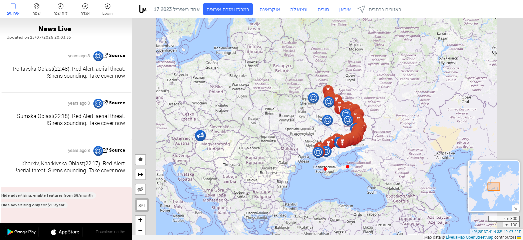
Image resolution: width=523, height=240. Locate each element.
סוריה (323, 9)
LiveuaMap (455, 237)
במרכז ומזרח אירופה (227, 9)
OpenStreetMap (479, 237)
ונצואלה (299, 9)
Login (107, 9)
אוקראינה (269, 9)
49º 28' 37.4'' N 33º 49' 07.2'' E (496, 232)
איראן (345, 9)
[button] (347, 166)
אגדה (85, 9)
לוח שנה (60, 9)
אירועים (13, 9)
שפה (36, 9)
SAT (141, 205)
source (117, 55)
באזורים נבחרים (380, 9)
